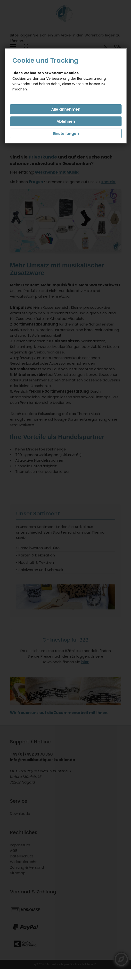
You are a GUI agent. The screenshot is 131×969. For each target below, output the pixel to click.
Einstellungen (66, 133)
